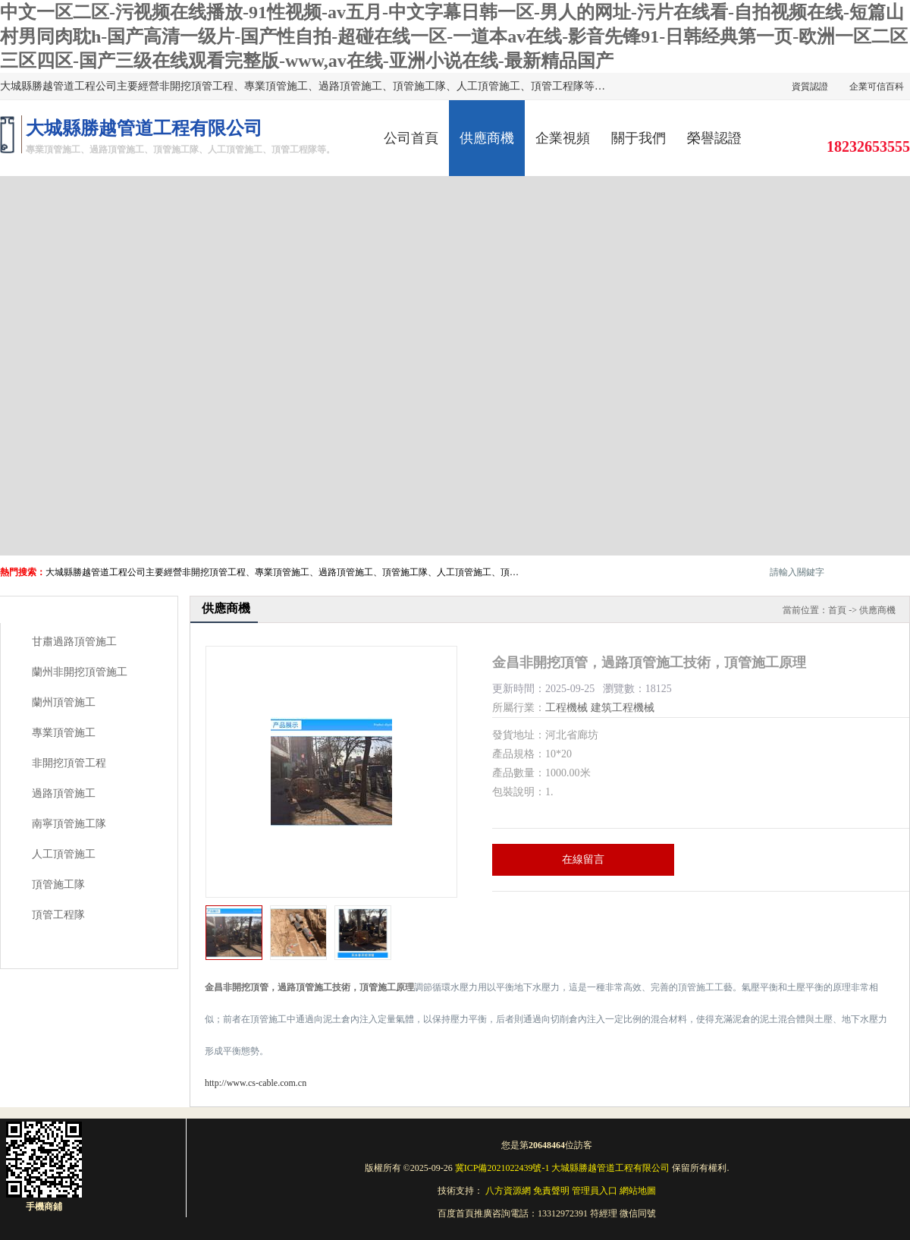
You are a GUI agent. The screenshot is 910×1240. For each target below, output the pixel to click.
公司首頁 (411, 138)
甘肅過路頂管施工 (74, 641)
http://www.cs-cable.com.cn (255, 1083)
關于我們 (638, 138)
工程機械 (566, 707)
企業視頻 (562, 138)
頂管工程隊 (58, 915)
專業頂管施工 (64, 732)
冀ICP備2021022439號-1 (502, 1168)
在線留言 (583, 859)
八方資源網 (508, 1190)
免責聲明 (551, 1190)
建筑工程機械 (622, 707)
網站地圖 (638, 1190)
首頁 (837, 610)
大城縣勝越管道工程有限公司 (610, 1168)
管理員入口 (594, 1190)
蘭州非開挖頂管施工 (79, 672)
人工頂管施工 (64, 854)
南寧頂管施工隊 (69, 823)
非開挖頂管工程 (69, 763)
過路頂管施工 (64, 793)
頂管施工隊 (58, 884)
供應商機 (487, 138)
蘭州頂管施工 (64, 702)
